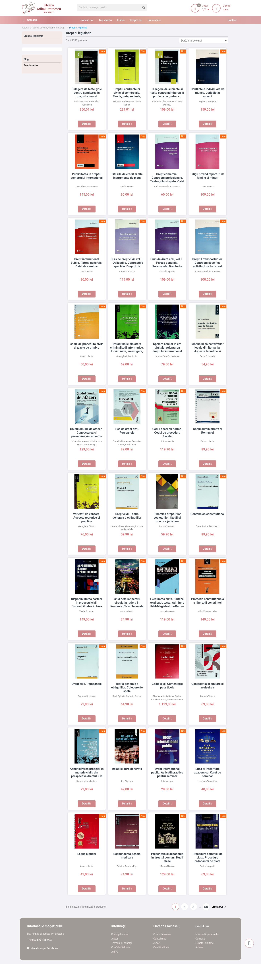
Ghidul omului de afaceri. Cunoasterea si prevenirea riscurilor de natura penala (87, 432)
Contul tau (202, 926)
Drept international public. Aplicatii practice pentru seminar (167, 772)
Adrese (199, 947)
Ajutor (114, 938)
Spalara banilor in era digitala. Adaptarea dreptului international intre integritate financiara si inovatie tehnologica (167, 351)
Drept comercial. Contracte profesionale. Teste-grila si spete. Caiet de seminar (167, 178)
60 (206, 907)
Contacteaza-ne (162, 934)
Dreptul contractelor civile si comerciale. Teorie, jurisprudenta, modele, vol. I (127, 93)
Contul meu (159, 938)
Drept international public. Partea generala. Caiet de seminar (86, 263)
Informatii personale (206, 934)
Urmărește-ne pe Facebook (42, 948)
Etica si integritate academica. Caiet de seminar (207, 772)
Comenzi (200, 938)
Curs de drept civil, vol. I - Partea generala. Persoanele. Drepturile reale (167, 263)
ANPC (114, 951)
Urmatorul (219, 907)
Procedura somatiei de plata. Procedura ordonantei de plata (207, 857)
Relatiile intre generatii (127, 769)
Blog (26, 59)
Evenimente (31, 65)
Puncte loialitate (204, 943)
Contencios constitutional (207, 514)
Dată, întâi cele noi (204, 40)
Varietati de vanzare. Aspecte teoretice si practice (86, 517)
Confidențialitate (120, 947)
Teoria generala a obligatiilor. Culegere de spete (127, 687)
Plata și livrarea (120, 934)
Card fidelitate (161, 947)
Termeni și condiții (121, 943)
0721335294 (44, 940)
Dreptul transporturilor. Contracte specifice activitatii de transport (207, 263)
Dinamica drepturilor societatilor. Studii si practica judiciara (167, 517)
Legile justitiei (86, 854)
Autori (156, 943)
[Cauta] (112, 7)
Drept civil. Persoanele (86, 684)
